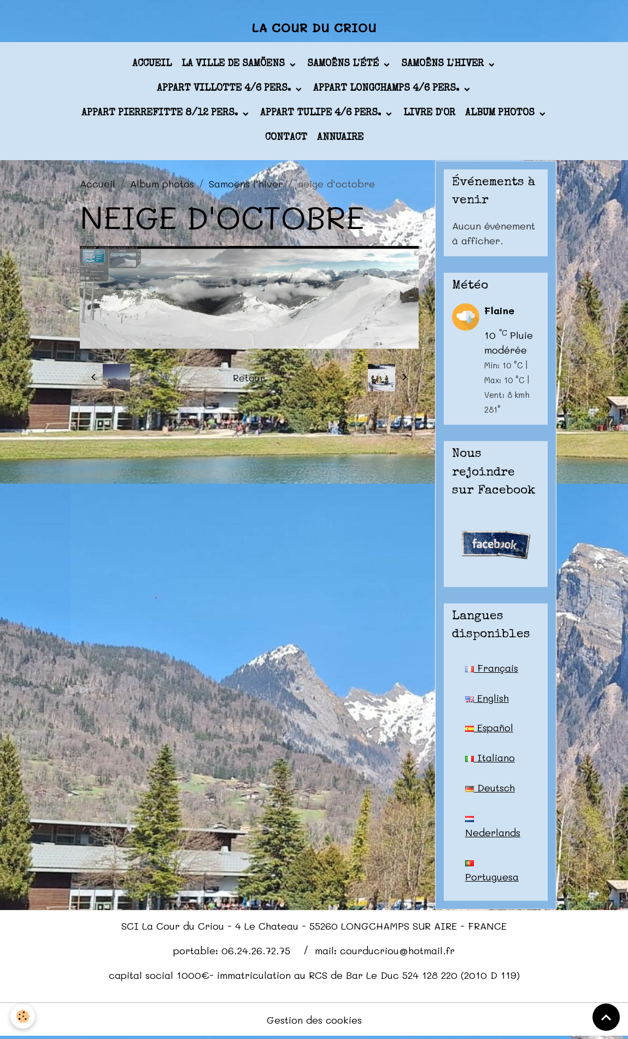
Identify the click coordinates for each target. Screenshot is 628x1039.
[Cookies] (23, 1016)
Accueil (152, 65)
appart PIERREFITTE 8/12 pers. (160, 114)
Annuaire (340, 139)
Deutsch (490, 788)
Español (489, 728)
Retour (249, 378)
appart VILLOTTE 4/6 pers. (225, 90)
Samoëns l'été (344, 65)
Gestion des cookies (314, 1021)
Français (492, 668)
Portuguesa (492, 873)
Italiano (490, 758)
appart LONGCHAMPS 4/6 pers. (387, 90)
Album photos (501, 114)
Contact (286, 139)
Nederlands (492, 828)
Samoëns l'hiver (443, 65)
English (487, 698)
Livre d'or (429, 114)
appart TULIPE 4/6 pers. (322, 114)
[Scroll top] (606, 1017)
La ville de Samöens (234, 65)
